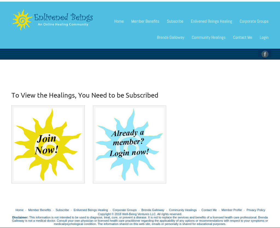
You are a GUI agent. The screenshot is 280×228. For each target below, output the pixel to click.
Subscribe (175, 21)
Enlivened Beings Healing (211, 21)
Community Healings (209, 37)
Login (264, 37)
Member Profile (231, 210)
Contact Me (242, 37)
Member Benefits (145, 21)
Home (119, 21)
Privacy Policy (256, 210)
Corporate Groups (254, 21)
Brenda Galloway (170, 37)
